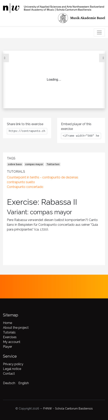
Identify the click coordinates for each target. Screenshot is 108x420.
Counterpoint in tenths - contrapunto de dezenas (42, 177)
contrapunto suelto (21, 182)
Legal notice (12, 369)
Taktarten (53, 164)
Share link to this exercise (25, 124)
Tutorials (9, 332)
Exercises (10, 337)
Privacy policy (13, 364)
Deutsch (9, 383)
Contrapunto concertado (25, 187)
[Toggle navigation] (99, 32)
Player (7, 347)
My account (11, 342)
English (23, 383)
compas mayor (34, 164)
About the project (16, 328)
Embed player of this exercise (76, 126)
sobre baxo (15, 164)
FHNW (47, 408)
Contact (9, 373)
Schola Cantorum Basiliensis (74, 408)
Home (7, 323)
